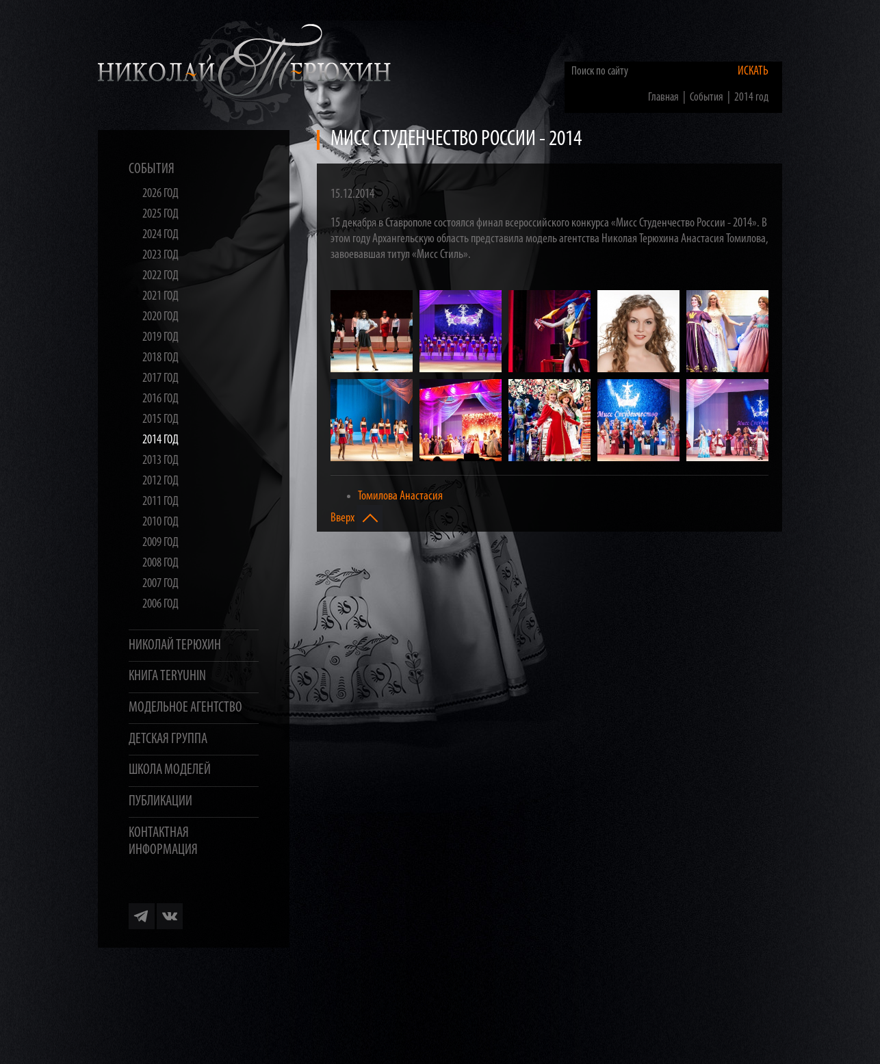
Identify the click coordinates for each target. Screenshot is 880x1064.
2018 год (160, 358)
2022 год (160, 276)
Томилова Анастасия (400, 496)
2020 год (160, 317)
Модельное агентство (185, 708)
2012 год (160, 481)
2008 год (160, 563)
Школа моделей (170, 770)
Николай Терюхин (175, 645)
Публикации (160, 801)
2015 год (160, 419)
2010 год (160, 522)
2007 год (160, 584)
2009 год (160, 542)
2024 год (160, 235)
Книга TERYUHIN (167, 676)
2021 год (160, 296)
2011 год (160, 501)
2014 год (160, 440)
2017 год (160, 378)
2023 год (160, 255)
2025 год (160, 214)
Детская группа (168, 739)
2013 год (160, 460)
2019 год (160, 337)
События (151, 169)
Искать (753, 71)
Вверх (357, 518)
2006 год (160, 604)
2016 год (160, 399)
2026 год (160, 193)
